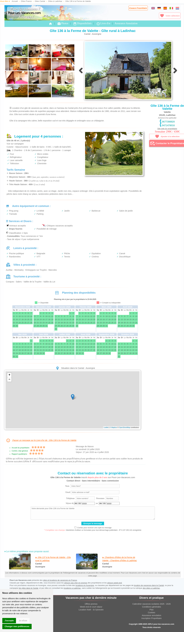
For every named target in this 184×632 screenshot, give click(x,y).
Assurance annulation (151, 615)
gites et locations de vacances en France (60, 580)
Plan (152, 610)
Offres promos (91, 604)
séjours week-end (114, 583)
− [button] (9, 379)
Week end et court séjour (91, 607)
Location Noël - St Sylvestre (91, 610)
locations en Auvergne (85, 585)
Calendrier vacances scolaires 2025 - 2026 (151, 604)
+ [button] (9, 375)
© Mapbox (113, 427)
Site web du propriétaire (167, 129)
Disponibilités (82, 24)
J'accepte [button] (9, 620)
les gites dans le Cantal (28, 588)
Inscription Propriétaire (151, 618)
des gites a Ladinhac (151, 588)
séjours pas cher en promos (75, 583)
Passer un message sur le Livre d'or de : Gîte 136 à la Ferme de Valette (41, 440)
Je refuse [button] (23, 620)
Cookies (151, 612)
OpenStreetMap (124, 427)
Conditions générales (151, 607)
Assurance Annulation (126, 23)
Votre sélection (170, 15)
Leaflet (106, 427)
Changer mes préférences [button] (17, 626)
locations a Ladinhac (72, 588)
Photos (62, 24)
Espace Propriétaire (138, 8)
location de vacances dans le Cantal (149, 585)
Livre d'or (103, 24)
